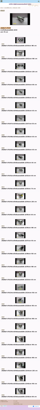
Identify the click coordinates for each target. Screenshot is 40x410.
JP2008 (2, 135)
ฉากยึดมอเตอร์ (15, 7)
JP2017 (2, 239)
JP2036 (2, 343)
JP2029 (2, 330)
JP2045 (2, 382)
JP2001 (2, 44)
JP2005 (2, 96)
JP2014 (2, 200)
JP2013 (2, 187)
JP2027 (2, 317)
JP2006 (2, 109)
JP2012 (2, 174)
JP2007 (2, 122)
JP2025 (2, 304)
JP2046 (2, 395)
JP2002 (2, 57)
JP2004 (2, 83)
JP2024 (2, 291)
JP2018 (2, 252)
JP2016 (2, 226)
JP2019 (2, 265)
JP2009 (2, 148)
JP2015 (2, 213)
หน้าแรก (1, 7)
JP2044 (2, 369)
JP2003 (2, 70)
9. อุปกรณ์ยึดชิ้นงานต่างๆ (8, 7)
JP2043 (2, 356)
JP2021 (2, 278)
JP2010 (2, 161)
